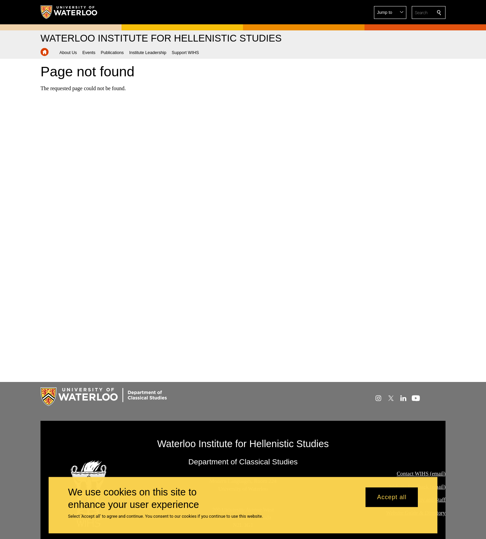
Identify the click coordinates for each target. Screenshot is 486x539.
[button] (390, 12)
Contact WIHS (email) (421, 474)
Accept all (391, 501)
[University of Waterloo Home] (69, 12)
